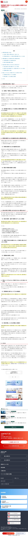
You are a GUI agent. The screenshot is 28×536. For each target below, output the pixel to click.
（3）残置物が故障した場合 (6, 70)
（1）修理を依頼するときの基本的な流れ (9, 60)
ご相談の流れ (3, 470)
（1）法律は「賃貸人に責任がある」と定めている (10, 54)
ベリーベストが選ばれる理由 (6, 474)
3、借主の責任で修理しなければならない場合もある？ (10, 64)
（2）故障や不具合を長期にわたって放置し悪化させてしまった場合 (13, 68)
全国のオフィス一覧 (4, 464)
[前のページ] (10, 377)
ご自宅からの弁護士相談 (5, 483)
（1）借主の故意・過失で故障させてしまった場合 (10, 66)
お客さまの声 (3, 481)
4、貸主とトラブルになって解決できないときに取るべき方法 (11, 72)
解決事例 (2, 478)
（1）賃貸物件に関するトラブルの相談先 (9, 74)
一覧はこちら (13, 427)
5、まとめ (3, 78)
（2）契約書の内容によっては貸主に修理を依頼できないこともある (13, 56)
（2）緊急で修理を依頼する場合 (7, 62)
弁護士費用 (3, 467)
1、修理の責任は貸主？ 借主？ (6, 52)
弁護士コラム (16, 478)
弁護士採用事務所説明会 (4, 497)
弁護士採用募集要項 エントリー (5, 502)
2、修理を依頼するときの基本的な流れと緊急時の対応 (10, 58)
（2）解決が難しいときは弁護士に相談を (9, 76)
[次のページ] (18, 377)
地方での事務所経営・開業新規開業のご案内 (6, 506)
